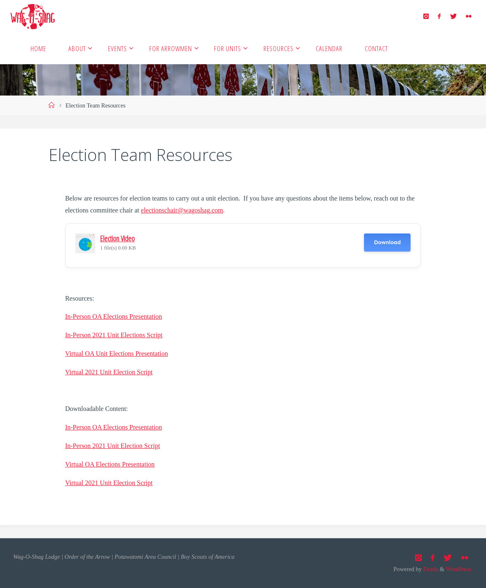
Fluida (430, 569)
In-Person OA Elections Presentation (113, 316)
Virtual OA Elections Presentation (110, 464)
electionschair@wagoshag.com (182, 210)
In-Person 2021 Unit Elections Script (113, 334)
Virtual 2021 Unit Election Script (109, 372)
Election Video (117, 238)
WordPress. (459, 569)
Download (387, 242)
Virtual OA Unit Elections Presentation (116, 353)
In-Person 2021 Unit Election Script (112, 445)
